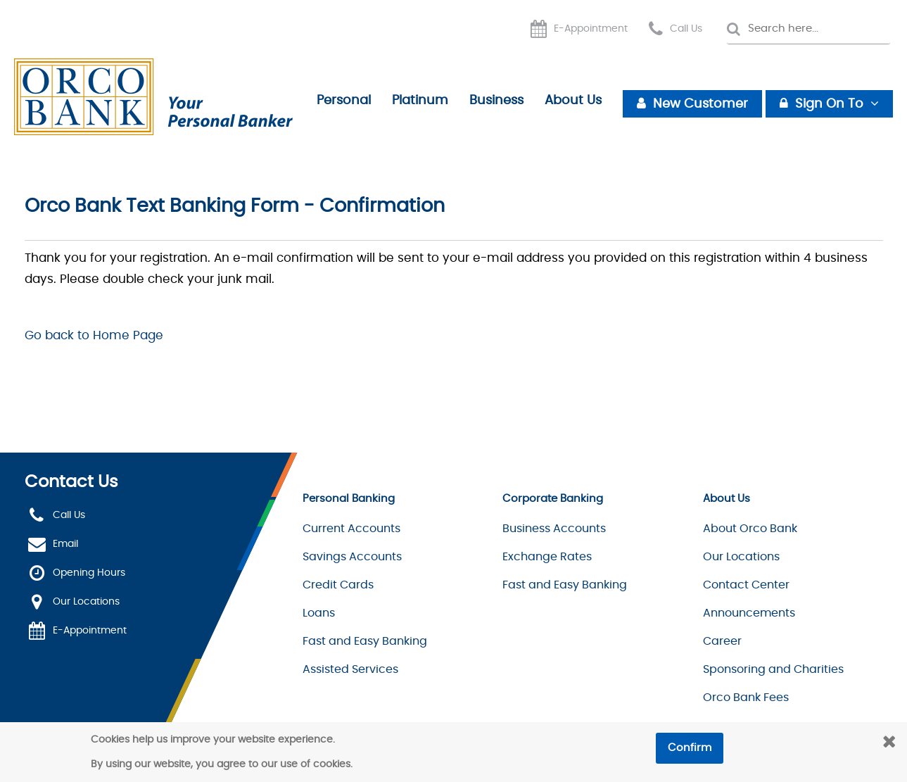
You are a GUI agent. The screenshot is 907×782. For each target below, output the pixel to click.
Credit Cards (338, 585)
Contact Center (746, 585)
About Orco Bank (750, 528)
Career (722, 641)
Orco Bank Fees (746, 697)
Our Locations (86, 602)
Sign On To (829, 104)
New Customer (700, 104)
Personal (344, 100)
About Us (573, 100)
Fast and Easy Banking (365, 641)
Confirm (689, 748)
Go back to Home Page (94, 335)
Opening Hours (89, 574)
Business (496, 100)
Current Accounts (351, 528)
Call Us (686, 29)
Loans (319, 613)
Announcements (749, 613)
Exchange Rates (547, 556)
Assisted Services (350, 669)
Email (65, 545)
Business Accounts (554, 528)
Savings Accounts (352, 556)
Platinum (420, 100)
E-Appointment (591, 29)
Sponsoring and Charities (773, 669)
